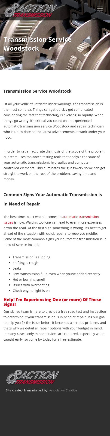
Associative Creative (63, 390)
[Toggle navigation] (99, 8)
